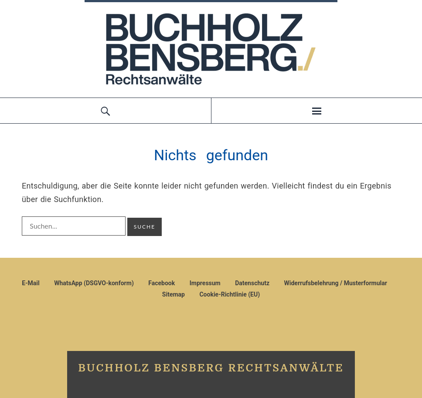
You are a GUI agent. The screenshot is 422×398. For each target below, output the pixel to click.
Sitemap (173, 294)
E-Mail (31, 283)
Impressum (205, 283)
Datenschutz (252, 283)
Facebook (161, 283)
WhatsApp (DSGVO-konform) (94, 283)
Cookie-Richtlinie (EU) (229, 294)
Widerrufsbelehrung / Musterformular (335, 283)
